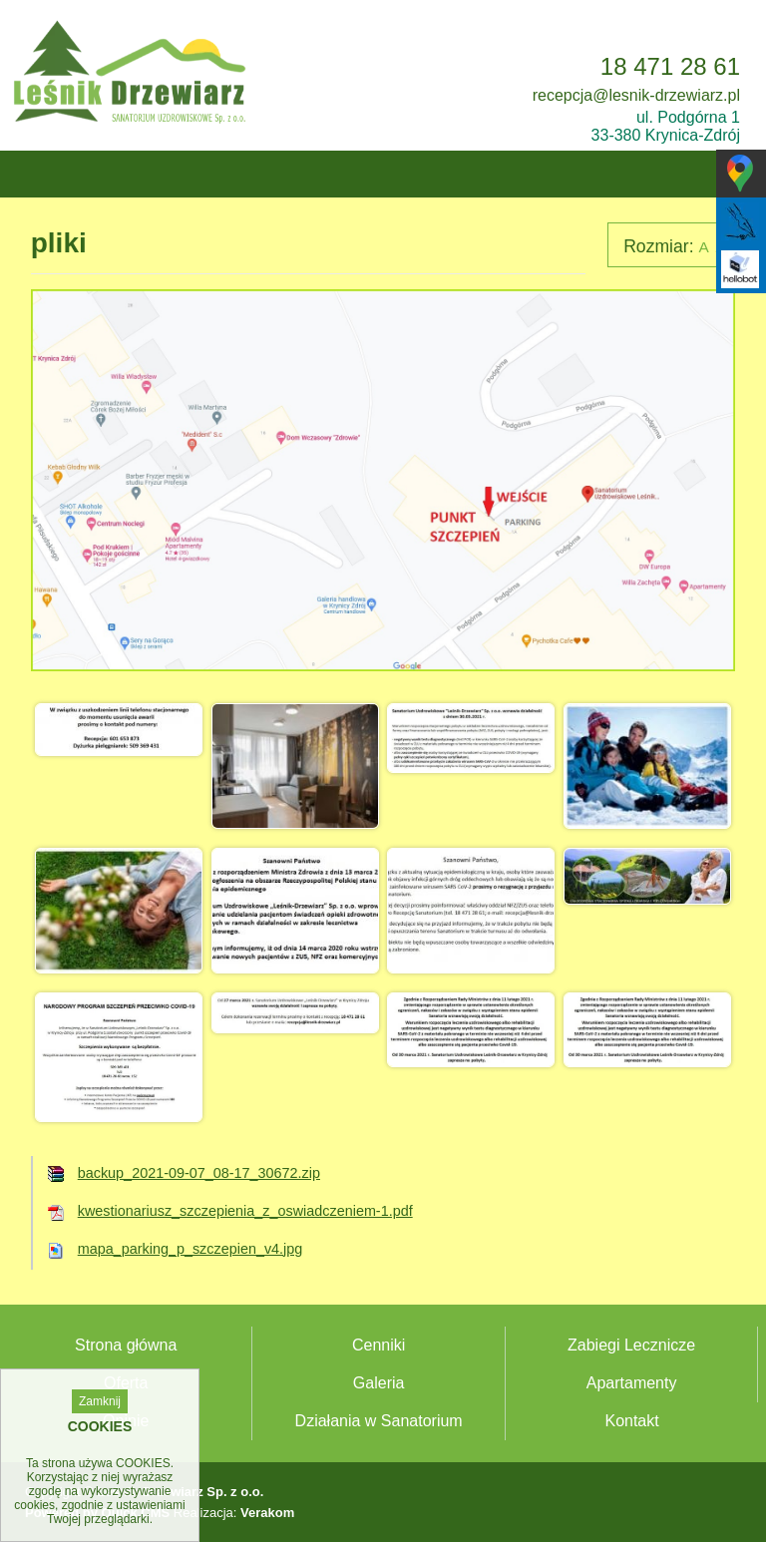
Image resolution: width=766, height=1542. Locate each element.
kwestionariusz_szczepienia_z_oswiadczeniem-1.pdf (245, 1211)
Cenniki (378, 1345)
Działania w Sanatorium (379, 1420)
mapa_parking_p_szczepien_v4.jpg (190, 1249)
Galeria (379, 1382)
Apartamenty (631, 1382)
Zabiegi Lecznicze (631, 1345)
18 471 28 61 (670, 66)
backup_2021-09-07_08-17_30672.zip (199, 1173)
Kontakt (631, 1420)
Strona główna (126, 1345)
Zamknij (100, 1401)
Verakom (267, 1512)
